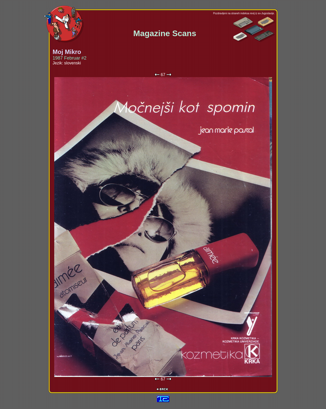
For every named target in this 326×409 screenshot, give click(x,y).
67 (163, 75)
